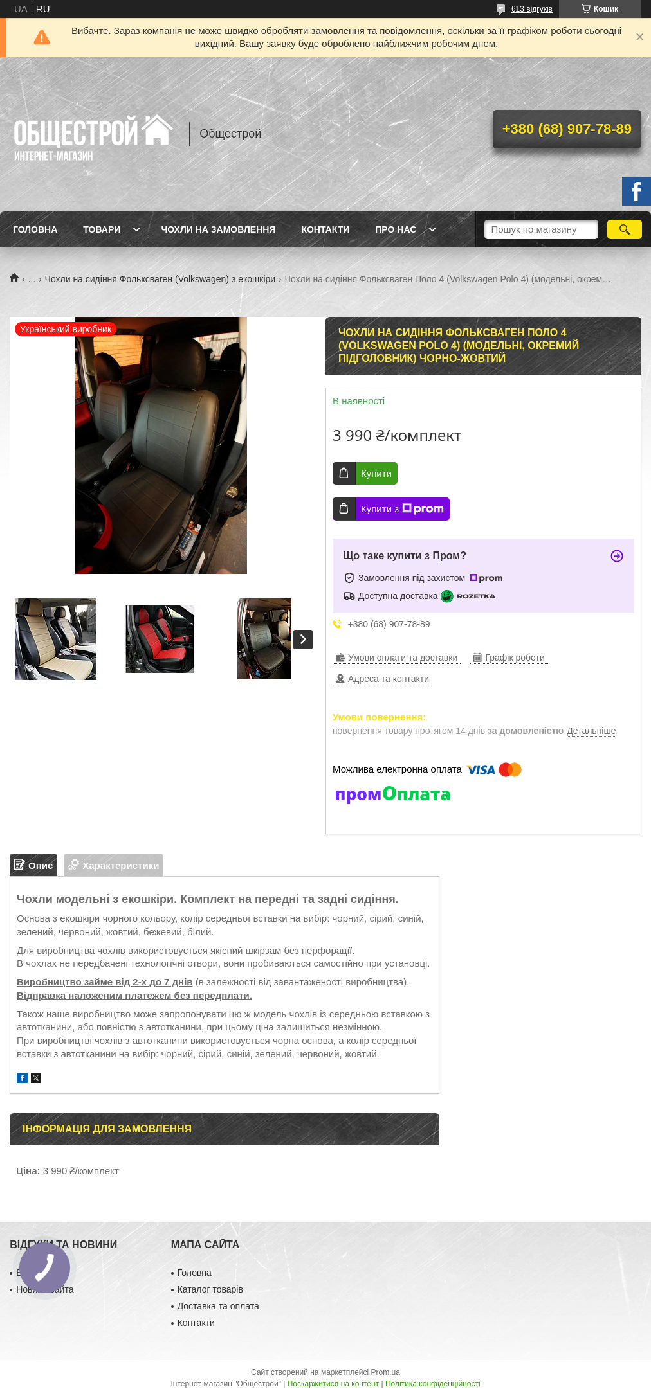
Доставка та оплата (218, 1306)
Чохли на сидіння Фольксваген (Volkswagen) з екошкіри (160, 279)
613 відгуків (532, 8)
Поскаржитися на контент (333, 1383)
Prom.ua (385, 1372)
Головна (35, 229)
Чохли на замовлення (218, 229)
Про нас (395, 229)
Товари (101, 229)
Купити (376, 473)
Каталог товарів (210, 1289)
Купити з (402, 509)
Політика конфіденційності (433, 1383)
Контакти (325, 229)
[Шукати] (624, 229)
